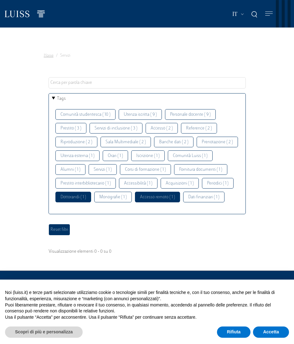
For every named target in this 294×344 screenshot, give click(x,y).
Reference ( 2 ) (199, 128)
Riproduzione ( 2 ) (76, 142)
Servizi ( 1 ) (103, 169)
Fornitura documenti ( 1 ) (200, 169)
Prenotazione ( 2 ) (217, 142)
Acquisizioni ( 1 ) (180, 183)
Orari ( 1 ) (115, 156)
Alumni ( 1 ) (70, 169)
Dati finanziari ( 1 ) (203, 197)
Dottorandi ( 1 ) (73, 197)
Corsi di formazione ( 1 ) (145, 169)
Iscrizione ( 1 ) (148, 156)
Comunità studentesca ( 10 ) (85, 114)
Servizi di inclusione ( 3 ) (116, 128)
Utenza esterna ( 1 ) (77, 156)
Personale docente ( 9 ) (190, 114)
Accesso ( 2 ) (162, 128)
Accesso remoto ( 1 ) (157, 197)
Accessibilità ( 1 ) (138, 183)
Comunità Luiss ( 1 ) (190, 156)
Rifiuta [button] (234, 331)
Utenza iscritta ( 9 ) (140, 114)
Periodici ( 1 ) (218, 183)
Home (49, 56)
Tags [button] (61, 98)
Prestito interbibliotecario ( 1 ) (85, 183)
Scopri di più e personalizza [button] (44, 331)
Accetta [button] (271, 331)
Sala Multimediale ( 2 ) (126, 142)
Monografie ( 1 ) (113, 197)
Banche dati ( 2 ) (173, 142)
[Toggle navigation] (269, 14)
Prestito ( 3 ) (70, 128)
